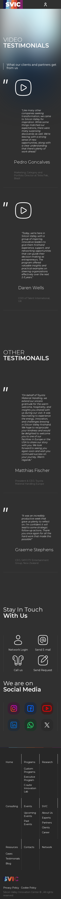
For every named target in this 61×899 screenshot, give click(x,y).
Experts (46, 817)
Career (45, 832)
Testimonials (12, 858)
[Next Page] (30, 319)
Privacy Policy (11, 887)
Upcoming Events (30, 814)
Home (9, 762)
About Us (47, 812)
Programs (29, 762)
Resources (12, 847)
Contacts (29, 847)
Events (28, 806)
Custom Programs (29, 770)
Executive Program (29, 778)
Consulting (12, 806)
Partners (47, 822)
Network (47, 847)
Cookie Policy (28, 887)
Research (47, 762)
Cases (9, 853)
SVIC (44, 806)
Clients (46, 827)
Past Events (28, 823)
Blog (8, 863)
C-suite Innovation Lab (30, 788)
